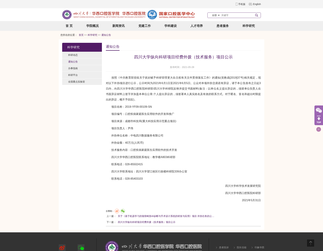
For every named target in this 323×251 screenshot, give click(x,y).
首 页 (69, 26)
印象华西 (259, 247)
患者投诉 (224, 247)
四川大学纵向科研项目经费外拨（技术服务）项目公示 (146, 222)
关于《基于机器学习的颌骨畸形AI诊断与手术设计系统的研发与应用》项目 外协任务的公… (166, 216)
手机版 (241, 4)
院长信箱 (241, 247)
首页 (81, 35)
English (257, 4)
